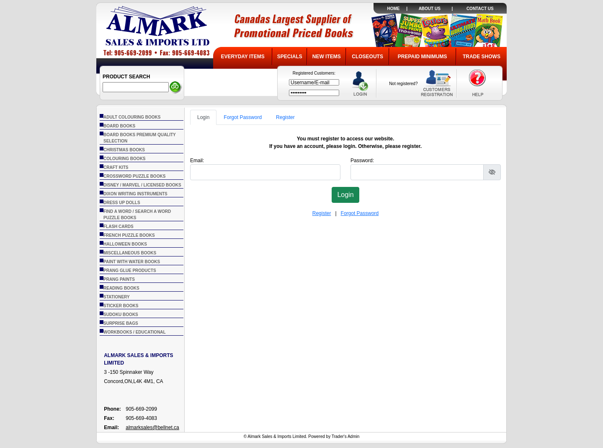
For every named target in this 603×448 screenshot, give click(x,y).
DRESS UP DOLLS (121, 202)
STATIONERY (116, 297)
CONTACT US (480, 8)
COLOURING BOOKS (124, 158)
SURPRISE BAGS (120, 323)
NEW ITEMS (326, 57)
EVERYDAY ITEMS (242, 57)
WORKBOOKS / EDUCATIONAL (134, 332)
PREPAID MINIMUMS (422, 57)
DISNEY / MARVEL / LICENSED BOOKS (142, 185)
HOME (393, 8)
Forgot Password (243, 117)
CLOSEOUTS (367, 57)
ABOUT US (430, 8)
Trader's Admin (346, 436)
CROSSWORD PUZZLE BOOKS (134, 176)
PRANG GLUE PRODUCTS (129, 270)
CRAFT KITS (115, 167)
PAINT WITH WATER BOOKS (131, 261)
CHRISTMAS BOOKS (124, 150)
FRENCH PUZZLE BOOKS (129, 235)
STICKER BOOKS (120, 305)
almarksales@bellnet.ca (152, 427)
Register (285, 117)
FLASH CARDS (118, 226)
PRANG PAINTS (119, 279)
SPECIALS (289, 57)
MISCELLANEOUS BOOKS (129, 253)
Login (203, 117)
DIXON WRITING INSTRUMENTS (135, 194)
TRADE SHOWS (481, 57)
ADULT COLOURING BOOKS (131, 117)
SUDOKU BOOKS (120, 314)
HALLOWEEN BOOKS (125, 244)
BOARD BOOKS (119, 126)
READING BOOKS (121, 288)
